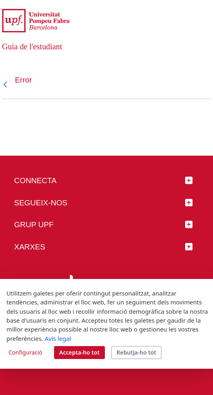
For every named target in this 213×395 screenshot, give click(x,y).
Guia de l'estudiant (32, 46)
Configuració (25, 352)
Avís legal (58, 338)
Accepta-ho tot (79, 352)
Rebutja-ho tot (136, 352)
